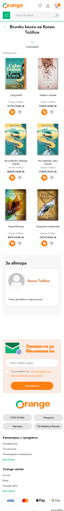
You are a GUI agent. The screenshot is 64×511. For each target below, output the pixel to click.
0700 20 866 (17, 417)
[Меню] (6, 15)
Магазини (48, 417)
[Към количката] (57, 6)
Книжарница (10, 443)
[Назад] (5, 27)
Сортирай (32, 44)
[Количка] (57, 6)
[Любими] (40, 6)
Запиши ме (32, 385)
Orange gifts (10, 485)
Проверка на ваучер (48, 426)
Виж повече (9, 459)
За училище (9, 449)
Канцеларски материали (17, 454)
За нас (6, 475)
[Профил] (48, 6)
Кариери (17, 426)
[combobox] (32, 15)
